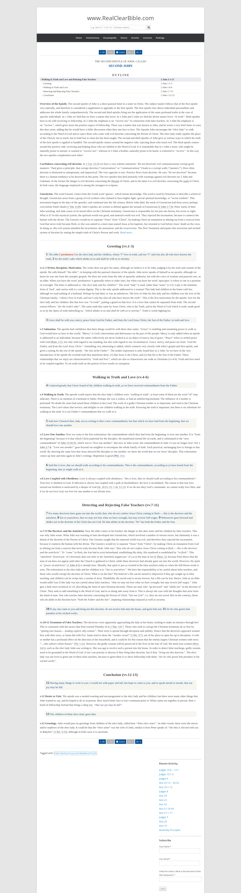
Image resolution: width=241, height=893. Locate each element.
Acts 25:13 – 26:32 (169, 782)
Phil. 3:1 (119, 455)
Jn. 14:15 (103, 487)
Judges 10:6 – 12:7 (169, 769)
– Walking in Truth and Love (55, 87)
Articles (135, 37)
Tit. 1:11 (79, 643)
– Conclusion (48, 95)
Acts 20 (163, 821)
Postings (160, 37)
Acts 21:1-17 (165, 812)
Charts (123, 37)
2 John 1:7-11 (167, 91)
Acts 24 (163, 795)
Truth (93, 753)
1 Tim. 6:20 (73, 206)
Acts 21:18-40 (166, 808)
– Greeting (46, 83)
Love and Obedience (79, 753)
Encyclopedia (109, 37)
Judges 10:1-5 (166, 774)
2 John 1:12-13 (167, 95)
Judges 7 (163, 817)
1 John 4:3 (73, 565)
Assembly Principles (169, 829)
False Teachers (61, 753)
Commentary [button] (92, 37)
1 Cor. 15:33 (92, 163)
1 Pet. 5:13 (60, 731)
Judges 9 (163, 778)
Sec (111, 52)
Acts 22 (163, 804)
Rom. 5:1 (56, 342)
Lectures (147, 37)
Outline (122, 52)
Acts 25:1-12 (165, 786)
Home (79, 37)
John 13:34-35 (68, 442)
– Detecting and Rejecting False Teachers (60, 91)
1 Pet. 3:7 (136, 635)
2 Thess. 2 (160, 556)
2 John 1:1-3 (166, 83)
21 (110, 487)
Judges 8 (163, 791)
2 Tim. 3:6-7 (117, 626)
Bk (103, 52)
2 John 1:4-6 (166, 87)
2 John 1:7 (164, 206)
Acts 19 (163, 825)
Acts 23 (163, 799)
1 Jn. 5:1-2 (119, 487)
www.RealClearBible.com (120, 18)
